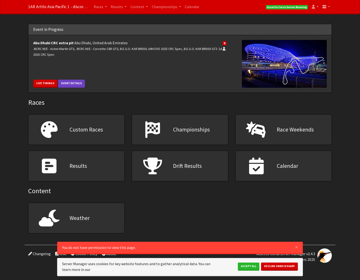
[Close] (296, 247)
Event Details (71, 83)
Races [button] (99, 6)
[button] (315, 6)
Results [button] (117, 6)
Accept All (248, 266)
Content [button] (138, 6)
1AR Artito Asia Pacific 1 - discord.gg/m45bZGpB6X (58, 6)
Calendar (192, 6)
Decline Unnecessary (279, 266)
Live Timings (45, 83)
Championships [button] (165, 6)
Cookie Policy (102, 269)
